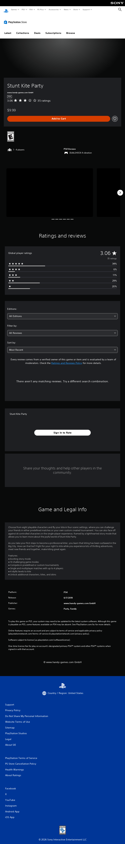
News (66, 9)
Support (86, 9)
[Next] (120, 189)
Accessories (54, 9)
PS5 (23, 9)
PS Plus (40, 9)
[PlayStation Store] (16, 18)
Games (14, 9)
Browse (70, 29)
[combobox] (62, 313)
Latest (7, 29)
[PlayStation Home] (6, 9)
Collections (22, 29)
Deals (37, 29)
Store (75, 9)
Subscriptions (53, 29)
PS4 (31, 9)
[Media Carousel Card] (49, 189)
